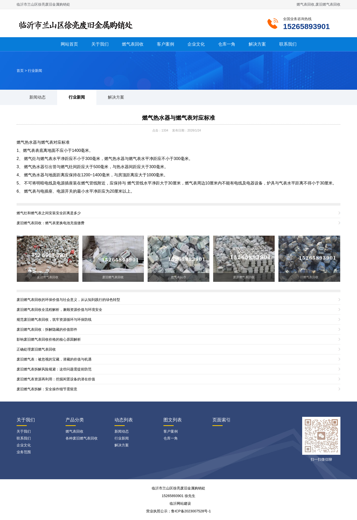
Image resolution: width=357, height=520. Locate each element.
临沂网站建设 (180, 503)
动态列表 (123, 419)
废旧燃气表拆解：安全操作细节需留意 (47, 389)
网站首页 (69, 44)
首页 (20, 71)
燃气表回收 (133, 44)
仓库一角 (226, 44)
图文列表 (172, 419)
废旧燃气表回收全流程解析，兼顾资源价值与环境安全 (59, 310)
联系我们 (288, 44)
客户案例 (165, 44)
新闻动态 (37, 97)
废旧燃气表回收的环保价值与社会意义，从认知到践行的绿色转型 (68, 300)
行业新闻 (35, 71)
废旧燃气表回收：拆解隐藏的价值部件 (47, 329)
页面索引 (221, 419)
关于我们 (100, 44)
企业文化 (196, 44)
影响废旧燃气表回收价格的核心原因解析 (49, 339)
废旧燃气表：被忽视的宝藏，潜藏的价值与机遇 (54, 359)
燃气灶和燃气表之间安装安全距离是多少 (49, 213)
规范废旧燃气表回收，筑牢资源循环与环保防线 (54, 319)
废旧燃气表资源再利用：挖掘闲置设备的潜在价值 (56, 379)
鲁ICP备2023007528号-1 (191, 511)
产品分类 (75, 419)
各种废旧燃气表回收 (82, 438)
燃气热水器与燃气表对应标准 (178, 118)
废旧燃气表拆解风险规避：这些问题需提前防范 (54, 369)
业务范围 (24, 452)
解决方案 (257, 44)
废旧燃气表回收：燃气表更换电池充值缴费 (50, 223)
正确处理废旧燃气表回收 (36, 349)
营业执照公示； (158, 511)
